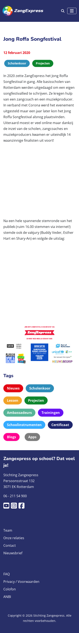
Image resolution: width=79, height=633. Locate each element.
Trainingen (51, 412)
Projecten (36, 400)
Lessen (12, 400)
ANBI (7, 596)
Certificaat (60, 424)
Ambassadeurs (19, 412)
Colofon (9, 589)
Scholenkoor (39, 388)
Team (7, 530)
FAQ (6, 574)
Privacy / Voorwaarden (21, 581)
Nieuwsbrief (12, 553)
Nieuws (13, 388)
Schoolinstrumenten (24, 424)
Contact (9, 545)
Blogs (11, 437)
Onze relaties (13, 538)
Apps (32, 437)
